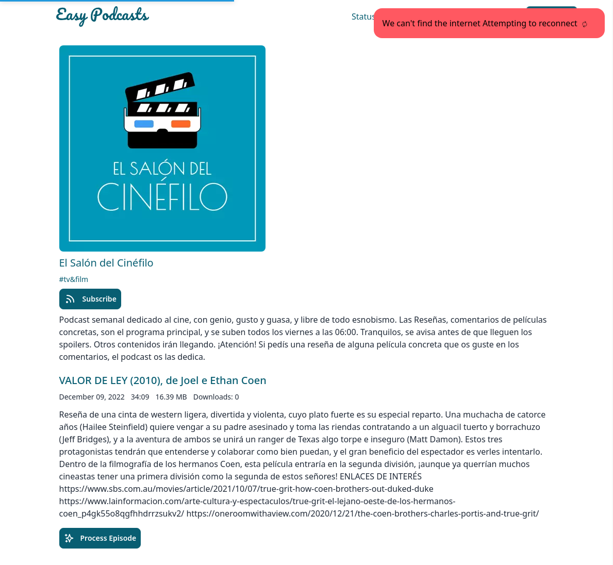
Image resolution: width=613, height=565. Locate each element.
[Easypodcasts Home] (136, 16)
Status (364, 16)
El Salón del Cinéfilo (106, 263)
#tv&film (74, 279)
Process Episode (100, 538)
